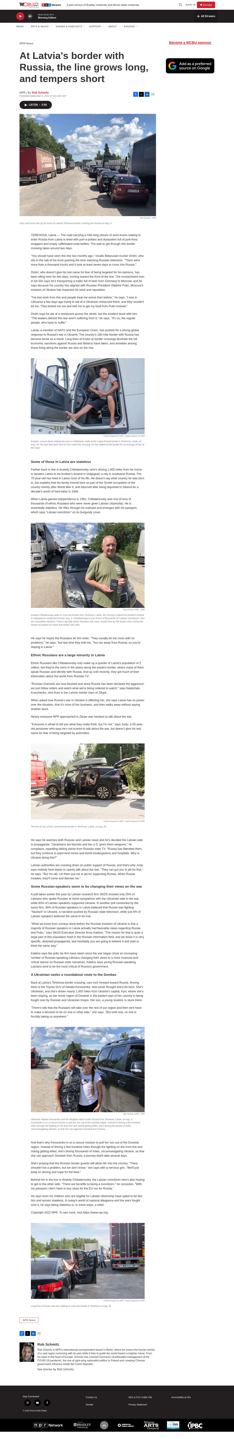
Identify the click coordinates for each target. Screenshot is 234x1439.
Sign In (192, 8)
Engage (129, 33)
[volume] (30, 23)
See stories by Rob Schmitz (55, 1376)
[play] (20, 23)
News (20, 33)
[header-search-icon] (182, 8)
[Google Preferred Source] (190, 73)
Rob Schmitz (40, 99)
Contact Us (91, 1404)
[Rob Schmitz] (27, 1359)
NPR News (26, 50)
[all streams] (206, 23)
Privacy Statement (138, 1412)
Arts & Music (40, 33)
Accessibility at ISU (181, 1404)
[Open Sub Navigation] (26, 33)
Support (95, 33)
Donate (209, 8)
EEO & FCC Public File (140, 1404)
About (112, 33)
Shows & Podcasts (69, 33)
